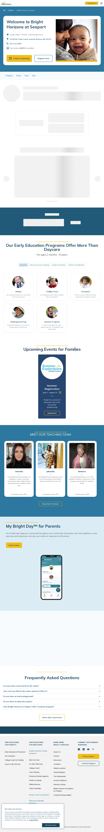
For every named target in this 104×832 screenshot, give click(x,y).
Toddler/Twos (52, 291)
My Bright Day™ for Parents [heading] (33, 526)
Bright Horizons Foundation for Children (63, 789)
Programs (23, 265)
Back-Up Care (34, 760)
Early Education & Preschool (15, 752)
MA (4, 10)
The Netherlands (60, 776)
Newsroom (58, 760)
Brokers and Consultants (39, 795)
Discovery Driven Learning (39, 265)
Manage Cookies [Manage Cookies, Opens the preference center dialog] (50, 825)
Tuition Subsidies (35, 788)
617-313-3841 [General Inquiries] (16, 44)
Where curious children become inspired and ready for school (85, 296)
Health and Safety (59, 265)
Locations (57, 764)
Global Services (34, 784)
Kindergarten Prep (18, 322)
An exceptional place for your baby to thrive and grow (18, 296)
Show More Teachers (50, 504)
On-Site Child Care (36, 764)
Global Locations (60, 768)
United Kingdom (59, 772)
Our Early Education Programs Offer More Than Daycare (52, 247)
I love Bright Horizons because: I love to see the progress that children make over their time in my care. (50, 479)
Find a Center (88, 756)
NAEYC (22, 48)
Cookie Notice (64, 827)
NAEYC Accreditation (76, 265)
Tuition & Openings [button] (19, 58)
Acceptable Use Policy (76, 827)
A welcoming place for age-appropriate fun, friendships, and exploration (52, 327)
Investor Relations (60, 780)
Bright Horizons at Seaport (26, 10)
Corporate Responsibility (62, 795)
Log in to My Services (12, 764)
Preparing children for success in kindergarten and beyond (18, 326)
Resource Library (60, 784)
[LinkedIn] (84, 749)
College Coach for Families (14, 760)
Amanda (19, 471)
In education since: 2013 (50, 494)
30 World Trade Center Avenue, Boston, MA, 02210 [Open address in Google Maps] (30, 39)
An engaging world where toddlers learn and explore (52, 296)
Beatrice (82, 471)
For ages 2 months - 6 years (52, 254)
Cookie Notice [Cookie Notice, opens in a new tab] (33, 820)
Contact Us (92, 3)
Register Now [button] (43, 58)
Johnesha (50, 471)
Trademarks (87, 827)
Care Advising (34, 772)
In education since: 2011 (19, 494)
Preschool (85, 291)
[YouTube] (88, 749)
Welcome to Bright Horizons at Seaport (26, 24)
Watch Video (14, 545)
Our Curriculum (10, 756)
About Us (57, 752)
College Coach (34, 768)
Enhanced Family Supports (39, 776)
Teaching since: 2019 (82, 494)
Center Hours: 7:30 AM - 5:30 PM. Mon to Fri (26, 35)
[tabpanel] (52, 386)
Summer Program (52, 322)
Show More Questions (52, 717)
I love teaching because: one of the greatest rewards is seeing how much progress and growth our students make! (82, 480)
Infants (18, 291)
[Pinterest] (93, 749)
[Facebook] (79, 749)
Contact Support (89, 763)
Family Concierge (35, 780)
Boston (11, 10)
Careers (56, 756)
